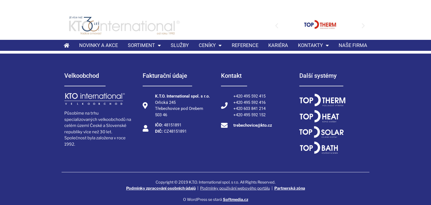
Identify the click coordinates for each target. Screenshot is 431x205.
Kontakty (313, 45)
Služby (180, 45)
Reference (245, 45)
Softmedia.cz (235, 199)
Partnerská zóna (289, 188)
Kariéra (278, 45)
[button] (276, 25)
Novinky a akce (98, 45)
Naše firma (353, 45)
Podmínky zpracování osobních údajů (161, 188)
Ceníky (210, 45)
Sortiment (144, 45)
